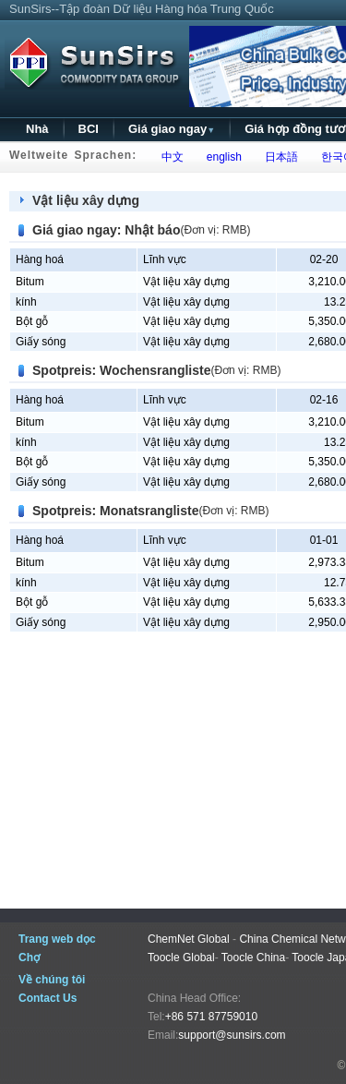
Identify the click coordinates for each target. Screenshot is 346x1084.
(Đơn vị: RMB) (215, 229)
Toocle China (253, 957)
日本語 (278, 157)
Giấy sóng (41, 341)
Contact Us (47, 998)
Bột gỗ (32, 321)
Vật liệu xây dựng (85, 200)
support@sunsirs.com (231, 1035)
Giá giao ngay (171, 129)
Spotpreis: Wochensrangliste (121, 370)
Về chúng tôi (51, 979)
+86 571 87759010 (211, 1016)
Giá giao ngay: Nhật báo (106, 230)
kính (26, 301)
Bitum (30, 281)
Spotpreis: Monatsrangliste (115, 510)
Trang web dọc (57, 939)
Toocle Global (181, 957)
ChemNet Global (189, 939)
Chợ (29, 957)
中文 (169, 157)
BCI (88, 129)
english (221, 157)
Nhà (37, 129)
